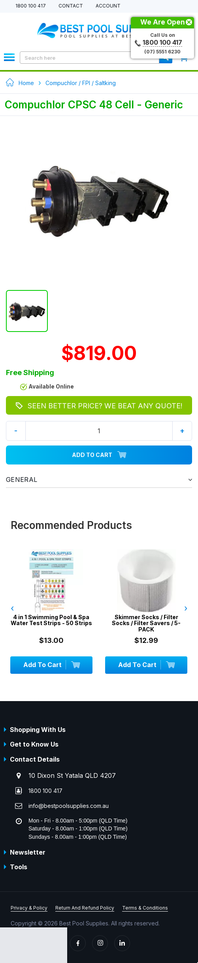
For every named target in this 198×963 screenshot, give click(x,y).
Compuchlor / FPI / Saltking (80, 83)
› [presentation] (185, 608)
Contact (70, 6)
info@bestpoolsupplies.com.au (68, 805)
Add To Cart (99, 455)
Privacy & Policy (29, 908)
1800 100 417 (30, 6)
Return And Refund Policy (84, 908)
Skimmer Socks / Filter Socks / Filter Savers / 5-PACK (146, 623)
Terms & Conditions (145, 908)
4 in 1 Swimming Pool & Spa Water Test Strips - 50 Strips (51, 620)
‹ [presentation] (12, 608)
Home (26, 83)
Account (108, 6)
